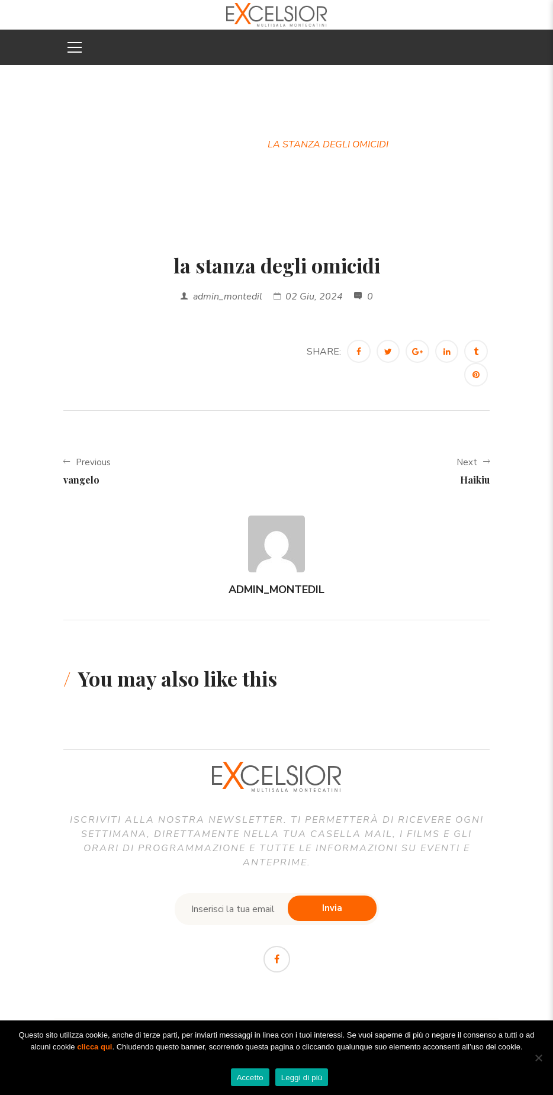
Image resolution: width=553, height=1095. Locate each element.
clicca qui (94, 1046)
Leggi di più (302, 1077)
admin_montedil (227, 296)
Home (179, 144)
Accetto (250, 1077)
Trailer (230, 144)
